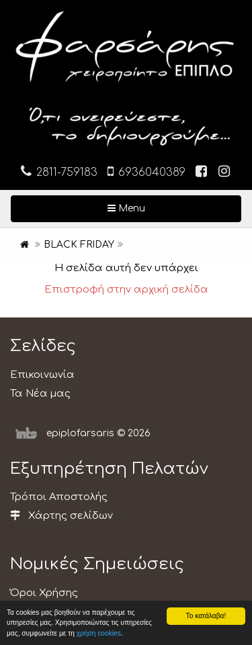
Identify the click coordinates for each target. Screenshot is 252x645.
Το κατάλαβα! (206, 615)
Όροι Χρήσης (44, 593)
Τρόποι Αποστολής (59, 497)
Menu (170, 207)
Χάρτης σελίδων (61, 516)
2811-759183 (59, 171)
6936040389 (146, 171)
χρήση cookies (99, 633)
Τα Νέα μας (40, 393)
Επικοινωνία (42, 375)
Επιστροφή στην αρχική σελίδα (126, 289)
